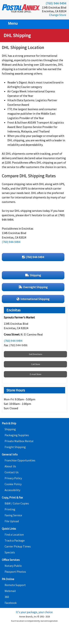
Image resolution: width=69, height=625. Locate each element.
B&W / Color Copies (17, 503)
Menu (11, 23)
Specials (10, 552)
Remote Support (15, 585)
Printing (10, 509)
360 (7, 597)
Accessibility (12, 490)
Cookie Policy (13, 484)
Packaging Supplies (17, 435)
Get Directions (35, 354)
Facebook (11, 603)
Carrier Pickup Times (18, 546)
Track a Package (15, 540)
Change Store (57, 15)
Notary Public (13, 566)
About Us (10, 466)
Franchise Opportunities (20, 460)
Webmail (10, 591)
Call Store (35, 364)
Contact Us (12, 472)
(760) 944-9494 (56, 3)
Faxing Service (13, 515)
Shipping (10, 429)
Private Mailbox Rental (19, 441)
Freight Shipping (15, 447)
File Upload (12, 521)
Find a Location (14, 534)
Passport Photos (15, 571)
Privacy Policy (13, 478)
